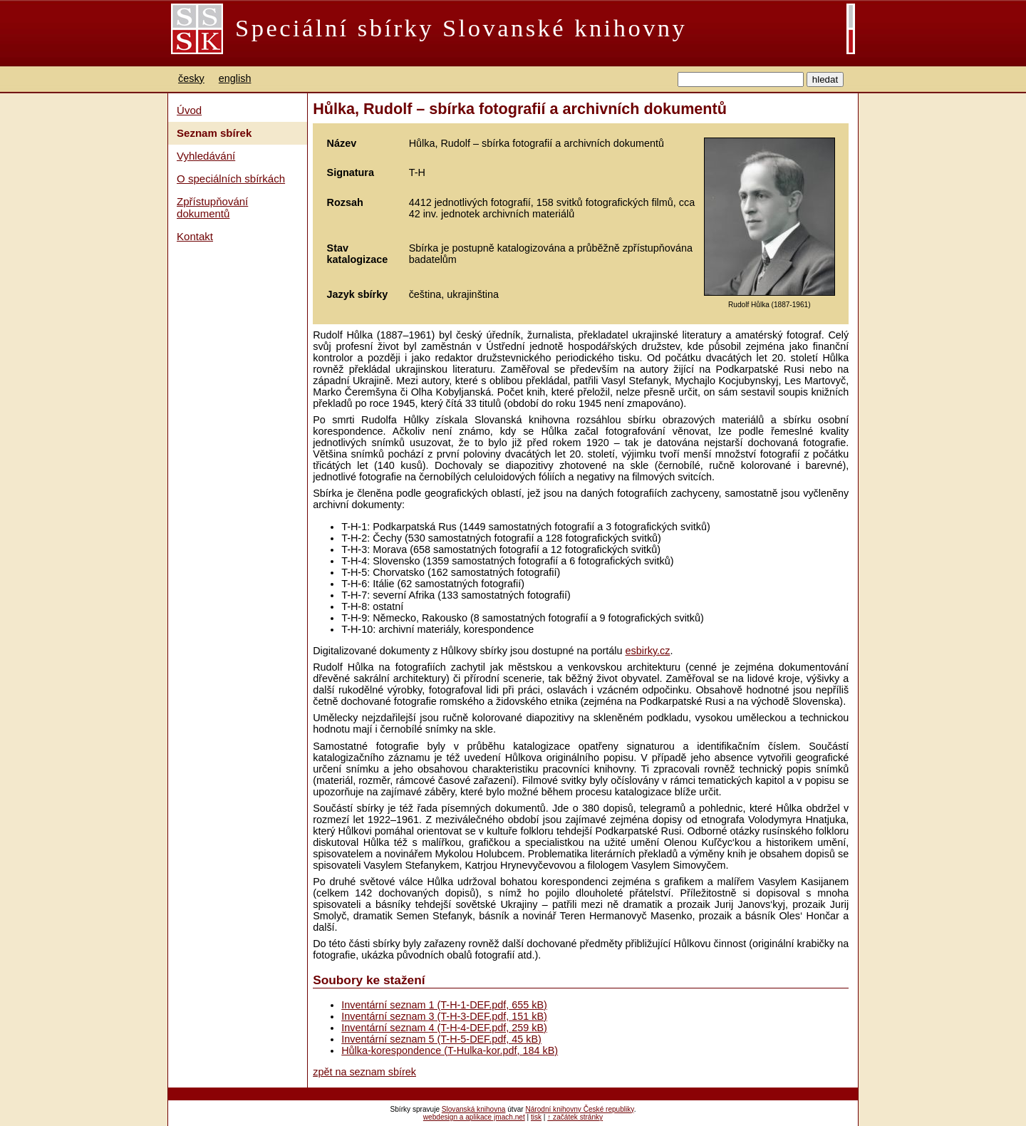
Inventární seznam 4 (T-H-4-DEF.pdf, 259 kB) (444, 1027)
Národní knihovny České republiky (579, 1109)
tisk (536, 1117)
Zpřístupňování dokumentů (212, 207)
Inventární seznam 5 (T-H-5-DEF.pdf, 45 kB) (441, 1039)
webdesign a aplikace (457, 1117)
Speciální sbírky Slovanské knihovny (461, 27)
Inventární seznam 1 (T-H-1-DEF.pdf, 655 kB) (444, 1005)
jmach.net (508, 1117)
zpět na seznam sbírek (364, 1072)
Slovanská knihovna (474, 1109)
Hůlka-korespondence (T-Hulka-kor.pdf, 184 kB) (449, 1050)
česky (191, 78)
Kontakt (195, 236)
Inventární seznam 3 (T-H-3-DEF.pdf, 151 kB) (444, 1016)
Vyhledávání (206, 156)
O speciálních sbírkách (231, 178)
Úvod (189, 110)
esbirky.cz (648, 650)
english (235, 78)
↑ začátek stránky (575, 1117)
